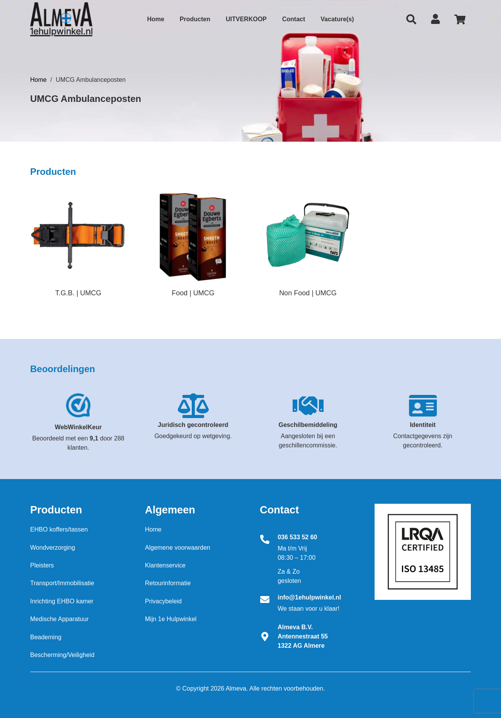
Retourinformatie (168, 583)
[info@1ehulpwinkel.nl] (269, 600)
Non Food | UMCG (308, 293)
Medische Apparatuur (59, 619)
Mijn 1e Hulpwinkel (170, 619)
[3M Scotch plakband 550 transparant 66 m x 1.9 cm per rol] (78, 235)
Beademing (45, 637)
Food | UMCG (193, 293)
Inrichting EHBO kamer (62, 601)
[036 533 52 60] (269, 540)
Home (38, 79)
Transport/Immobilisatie (62, 583)
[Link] (61, 19)
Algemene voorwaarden (177, 547)
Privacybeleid (163, 601)
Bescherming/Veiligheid (62, 655)
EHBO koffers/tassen (59, 529)
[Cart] (460, 19)
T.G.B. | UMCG (78, 293)
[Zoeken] (411, 19)
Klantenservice (165, 565)
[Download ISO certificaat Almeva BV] (423, 552)
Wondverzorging (52, 547)
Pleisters (42, 565)
